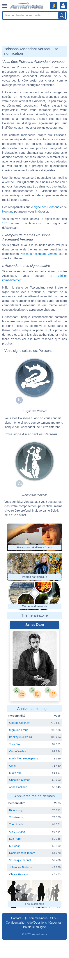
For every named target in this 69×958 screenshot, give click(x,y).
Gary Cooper (17, 831)
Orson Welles (17, 751)
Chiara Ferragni (19, 874)
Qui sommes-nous (35, 918)
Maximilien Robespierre (23, 758)
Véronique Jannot (20, 860)
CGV (53, 918)
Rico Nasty (16, 810)
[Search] (34, 15)
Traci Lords (16, 824)
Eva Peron (15, 838)
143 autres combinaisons (22, 223)
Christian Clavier (19, 779)
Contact (16, 918)
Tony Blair (15, 744)
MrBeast (14, 845)
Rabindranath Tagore (22, 852)
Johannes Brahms (20, 867)
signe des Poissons (46, 207)
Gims (12, 765)
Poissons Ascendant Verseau (39, 253)
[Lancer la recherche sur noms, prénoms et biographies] (61, 15)
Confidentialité (15, 922)
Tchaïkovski (16, 817)
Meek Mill (15, 772)
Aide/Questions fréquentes (44, 922)
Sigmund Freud (18, 729)
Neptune (7, 211)
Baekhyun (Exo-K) (20, 736)
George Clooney (19, 722)
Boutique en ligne (34, 927)
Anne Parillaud (18, 787)
